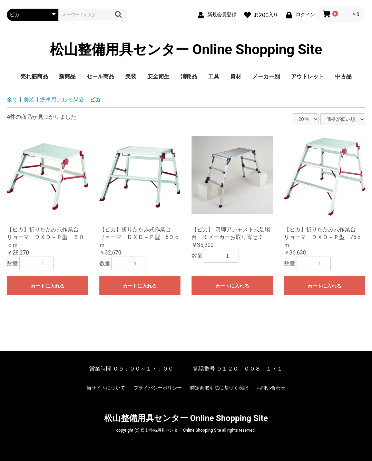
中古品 (343, 76)
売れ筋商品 (34, 76)
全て (12, 99)
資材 (235, 76)
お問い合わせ (270, 388)
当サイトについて (106, 388)
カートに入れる (48, 286)
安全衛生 (158, 76)
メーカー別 (266, 76)
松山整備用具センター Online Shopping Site (186, 49)
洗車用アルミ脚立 (62, 99)
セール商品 (100, 76)
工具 (213, 76)
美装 (130, 76)
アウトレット (307, 76)
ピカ (95, 99)
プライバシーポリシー (158, 388)
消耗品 (188, 76)
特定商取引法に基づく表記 (219, 388)
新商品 (67, 76)
